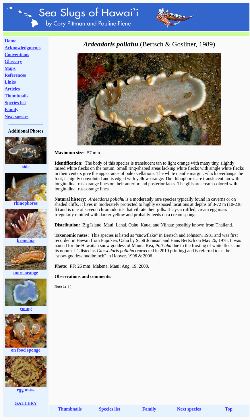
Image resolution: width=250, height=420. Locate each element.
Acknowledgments (22, 47)
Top (228, 409)
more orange (25, 272)
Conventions (17, 54)
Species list (15, 102)
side (26, 166)
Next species (16, 116)
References (15, 75)
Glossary (13, 61)
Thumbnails (16, 95)
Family (11, 109)
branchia (25, 240)
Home (10, 40)
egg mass (25, 389)
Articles (12, 88)
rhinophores (26, 203)
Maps (10, 68)
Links (10, 82)
